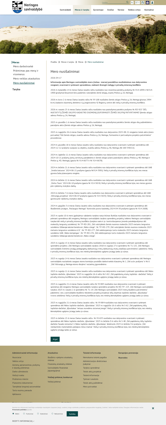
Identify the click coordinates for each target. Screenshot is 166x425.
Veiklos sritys (134, 9)
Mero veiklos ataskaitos (26, 78)
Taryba (16, 89)
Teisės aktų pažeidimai (92, 383)
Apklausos (16, 394)
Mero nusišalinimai (24, 83)
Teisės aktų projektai (92, 371)
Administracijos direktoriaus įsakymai (95, 362)
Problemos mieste (20, 379)
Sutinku (72, 414)
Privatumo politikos (19, 410)
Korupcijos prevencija (128, 352)
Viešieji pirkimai (54, 381)
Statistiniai (42, 414)
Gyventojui (98, 9)
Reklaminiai (57, 414)
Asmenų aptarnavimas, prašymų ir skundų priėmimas (26, 366)
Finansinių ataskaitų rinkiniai (60, 364)
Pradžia (54, 62)
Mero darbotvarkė (23, 66)
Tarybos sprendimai (91, 367)
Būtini (16, 414)
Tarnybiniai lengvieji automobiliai (26, 386)
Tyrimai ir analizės (90, 379)
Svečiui (110, 9)
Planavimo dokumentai (22, 383)
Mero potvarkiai (90, 386)
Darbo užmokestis (20, 371)
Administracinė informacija (24, 352)
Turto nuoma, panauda (22, 390)
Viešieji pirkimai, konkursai (60, 377)
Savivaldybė (65, 9)
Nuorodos (122, 357)
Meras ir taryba (82, 9)
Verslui (121, 9)
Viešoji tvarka (18, 375)
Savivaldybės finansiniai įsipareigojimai (58, 369)
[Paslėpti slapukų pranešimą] (153, 409)
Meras (15, 62)
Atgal (55, 339)
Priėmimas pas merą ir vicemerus (25, 72)
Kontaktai (149, 9)
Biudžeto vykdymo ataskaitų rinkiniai (60, 359)
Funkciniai (28, 414)
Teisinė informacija (92, 352)
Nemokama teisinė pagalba (95, 357)
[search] (115, 2)
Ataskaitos (53, 352)
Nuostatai (16, 357)
